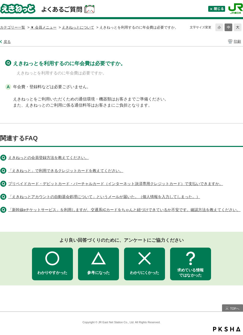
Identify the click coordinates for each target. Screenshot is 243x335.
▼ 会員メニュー (43, 27)
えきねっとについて (78, 27)
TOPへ (234, 308)
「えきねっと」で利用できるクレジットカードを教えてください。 (65, 170)
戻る (7, 42)
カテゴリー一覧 (12, 27)
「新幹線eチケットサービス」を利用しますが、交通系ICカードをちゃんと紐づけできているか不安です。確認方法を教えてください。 (124, 209)
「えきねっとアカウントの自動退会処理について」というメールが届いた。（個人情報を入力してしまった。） (104, 196)
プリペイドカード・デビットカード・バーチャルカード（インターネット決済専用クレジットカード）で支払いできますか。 (115, 183)
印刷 (237, 41)
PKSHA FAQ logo (226, 329)
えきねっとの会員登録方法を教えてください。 (48, 157)
